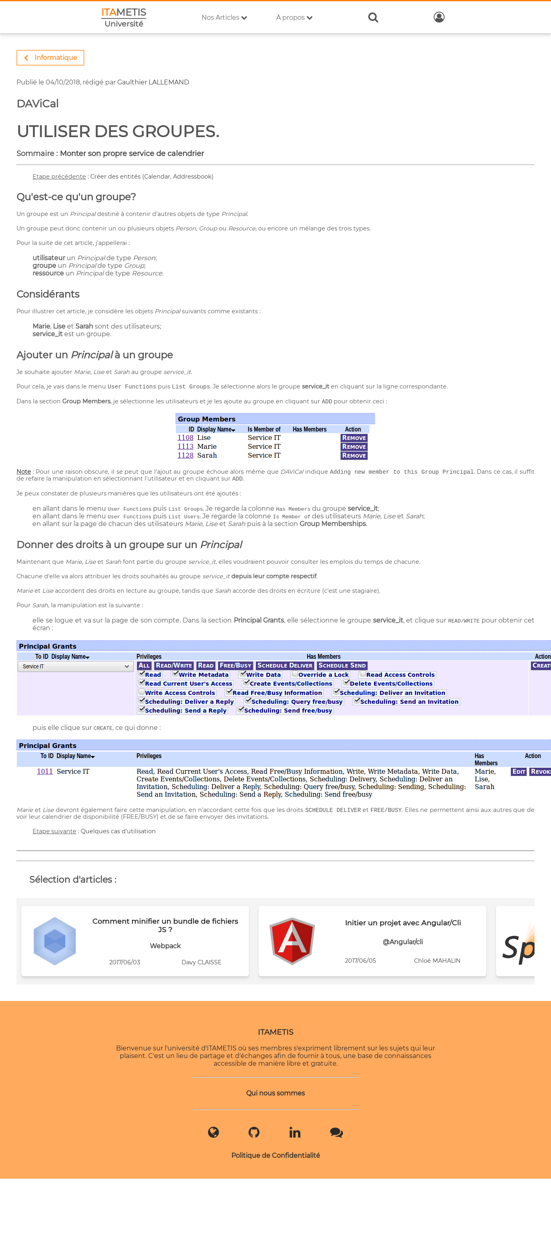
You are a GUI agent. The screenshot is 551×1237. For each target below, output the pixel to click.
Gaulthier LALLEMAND (153, 82)
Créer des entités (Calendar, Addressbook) (152, 176)
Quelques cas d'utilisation (118, 829)
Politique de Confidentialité (275, 1153)
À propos (294, 17)
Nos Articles (224, 17)
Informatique (50, 58)
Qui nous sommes (275, 1091)
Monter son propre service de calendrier (132, 153)
